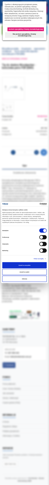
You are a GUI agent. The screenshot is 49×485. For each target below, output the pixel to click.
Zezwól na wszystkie (24, 265)
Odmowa (24, 278)
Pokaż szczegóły (39, 258)
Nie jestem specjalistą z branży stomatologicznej (24, 35)
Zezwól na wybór (24, 272)
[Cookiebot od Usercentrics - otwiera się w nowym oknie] (35, 204)
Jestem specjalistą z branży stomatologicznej (25, 29)
